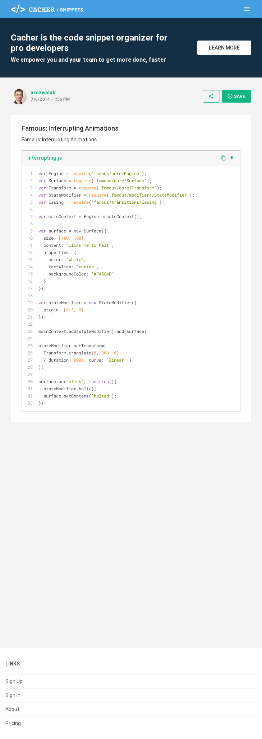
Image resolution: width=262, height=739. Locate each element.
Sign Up (14, 681)
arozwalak (43, 92)
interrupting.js (44, 158)
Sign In (12, 695)
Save (236, 96)
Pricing (13, 723)
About (12, 709)
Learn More (224, 47)
